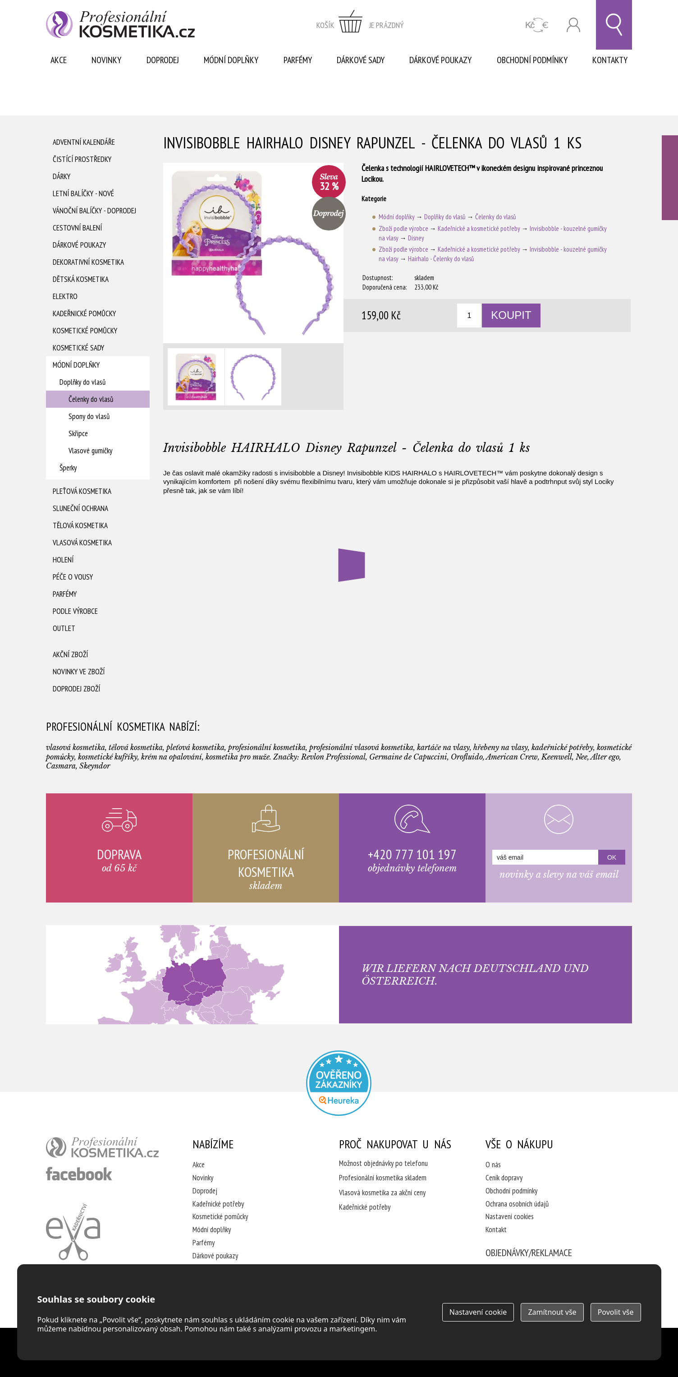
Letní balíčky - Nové (83, 193)
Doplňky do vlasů (82, 382)
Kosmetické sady (78, 348)
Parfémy (298, 60)
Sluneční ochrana (80, 508)
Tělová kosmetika (80, 525)
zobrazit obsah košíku (360, 25)
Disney (416, 238)
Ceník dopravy (504, 1178)
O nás (493, 1165)
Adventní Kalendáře (84, 142)
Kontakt (496, 1229)
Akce (58, 60)
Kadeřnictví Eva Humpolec (73, 1232)
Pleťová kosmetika (82, 491)
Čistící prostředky (82, 159)
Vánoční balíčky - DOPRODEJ (94, 211)
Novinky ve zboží (79, 672)
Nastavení (478, 1312)
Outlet (64, 628)
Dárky (61, 176)
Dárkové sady (361, 60)
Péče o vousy (73, 577)
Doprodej (163, 60)
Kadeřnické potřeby (218, 1204)
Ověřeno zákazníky (670, 177)
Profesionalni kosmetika (338, 1083)
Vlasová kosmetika (82, 543)
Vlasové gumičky (90, 451)
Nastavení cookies (510, 1216)
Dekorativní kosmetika (88, 262)
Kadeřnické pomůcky (84, 313)
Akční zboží (70, 654)
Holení (63, 560)
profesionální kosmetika (102, 1147)
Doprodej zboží (76, 689)
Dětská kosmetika (81, 279)
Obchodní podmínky (532, 60)
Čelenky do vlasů (91, 399)
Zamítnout (552, 1312)
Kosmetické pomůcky (85, 331)
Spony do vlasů (89, 416)
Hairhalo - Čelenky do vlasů (441, 258)
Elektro (65, 296)
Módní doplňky (231, 60)
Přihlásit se (573, 25)
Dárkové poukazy (440, 60)
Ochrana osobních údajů (517, 1204)
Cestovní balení (77, 228)
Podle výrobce (75, 611)
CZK (537, 25)
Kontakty (610, 60)
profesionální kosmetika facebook (79, 1173)
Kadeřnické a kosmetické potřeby (479, 228)
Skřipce (78, 433)
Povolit (616, 1312)
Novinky (106, 60)
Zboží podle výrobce (403, 228)
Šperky (68, 468)
